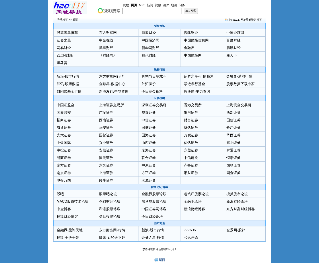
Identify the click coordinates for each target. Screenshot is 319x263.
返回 (162, 260)
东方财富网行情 (111, 76)
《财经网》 (108, 55)
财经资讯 (159, 25)
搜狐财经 (191, 33)
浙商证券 (64, 158)
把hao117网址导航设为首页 (245, 19)
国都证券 (106, 135)
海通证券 (64, 128)
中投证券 (64, 150)
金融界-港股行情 (239, 76)
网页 (134, 5)
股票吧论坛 (108, 194)
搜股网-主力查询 (197, 91)
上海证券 (106, 173)
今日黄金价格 (152, 91)
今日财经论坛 (152, 216)
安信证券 (106, 150)
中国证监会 (65, 105)
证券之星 (64, 40)
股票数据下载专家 (240, 84)
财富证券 (191, 120)
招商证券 (64, 120)
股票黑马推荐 (67, 33)
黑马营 (62, 63)
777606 (190, 230)
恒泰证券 (233, 158)
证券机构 (159, 98)
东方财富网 (108, 33)
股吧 (60, 194)
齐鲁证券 (191, 165)
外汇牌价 (149, 84)
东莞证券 (191, 150)
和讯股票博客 (109, 209)
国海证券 (149, 135)
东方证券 (64, 165)
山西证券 (149, 143)
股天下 (231, 55)
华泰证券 (149, 112)
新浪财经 (149, 33)
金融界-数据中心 (112, 84)
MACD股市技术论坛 (72, 201)
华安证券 (106, 128)
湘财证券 (191, 173)
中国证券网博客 (154, 209)
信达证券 (191, 143)
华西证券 (233, 135)
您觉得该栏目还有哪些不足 (158, 249)
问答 (182, 5)
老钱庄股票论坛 (196, 194)
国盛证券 (149, 128)
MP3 (142, 5)
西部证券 (233, 112)
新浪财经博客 (194, 209)
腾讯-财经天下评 (112, 237)
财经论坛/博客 (159, 187)
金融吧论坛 (193, 201)
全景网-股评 (235, 230)
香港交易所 (193, 105)
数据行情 (159, 69)
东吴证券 (106, 165)
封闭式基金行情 (69, 91)
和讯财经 (149, 55)
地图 (174, 5)
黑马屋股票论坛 (154, 201)
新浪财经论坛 (237, 201)
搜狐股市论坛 (237, 194)
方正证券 (149, 173)
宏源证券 (149, 180)
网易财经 (64, 48)
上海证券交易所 (111, 105)
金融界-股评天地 (70, 230)
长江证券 (233, 128)
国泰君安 (64, 112)
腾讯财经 (233, 48)
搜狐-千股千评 (68, 237)
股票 (75, 19)
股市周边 (159, 223)
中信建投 (191, 158)
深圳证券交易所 (154, 105)
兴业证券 (106, 143)
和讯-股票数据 (68, 84)
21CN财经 (65, 55)
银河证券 (191, 112)
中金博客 (64, 209)
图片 (166, 5)
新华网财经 (150, 48)
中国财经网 (193, 55)
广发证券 (106, 112)
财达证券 (191, 128)
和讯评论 (191, 237)
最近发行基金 (194, 84)
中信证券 (149, 120)
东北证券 (233, 143)
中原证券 (149, 165)
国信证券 (233, 120)
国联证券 (233, 165)
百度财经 (233, 40)
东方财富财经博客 (240, 209)
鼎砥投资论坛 (109, 216)
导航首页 (62, 19)
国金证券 (233, 173)
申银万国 (64, 180)
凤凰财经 (106, 48)
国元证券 (106, 158)
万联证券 (191, 135)
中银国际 (64, 143)
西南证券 (106, 120)
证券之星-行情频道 (198, 76)
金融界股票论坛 (154, 194)
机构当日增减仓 (154, 76)
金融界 (189, 48)
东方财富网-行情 (112, 230)
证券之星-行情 (153, 237)
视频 (158, 5)
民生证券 (106, 180)
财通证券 (233, 150)
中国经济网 (235, 33)
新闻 (150, 5)
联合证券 (149, 158)
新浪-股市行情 (68, 76)
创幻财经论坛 (109, 201)
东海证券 (149, 150)
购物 (126, 5)
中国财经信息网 (196, 40)
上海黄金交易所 (238, 105)
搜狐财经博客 (67, 216)
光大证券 (64, 135)
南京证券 (64, 173)
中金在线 (106, 40)
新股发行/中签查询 (113, 91)
